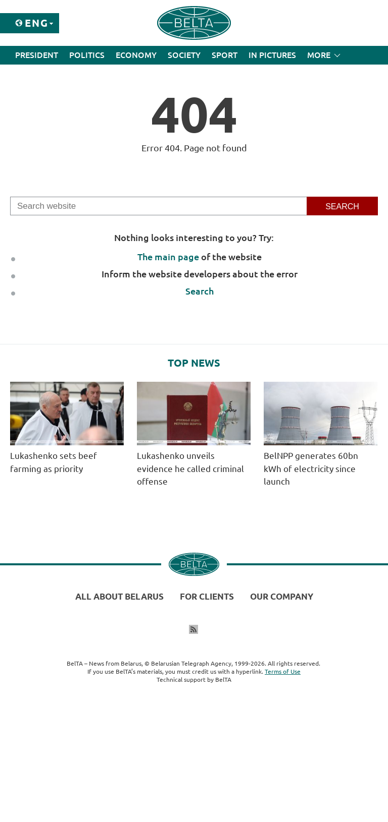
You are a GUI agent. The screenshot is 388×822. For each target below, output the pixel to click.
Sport (224, 55)
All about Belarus (119, 596)
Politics (87, 55)
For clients (207, 596)
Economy (136, 55)
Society (184, 55)
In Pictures (272, 55)
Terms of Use (283, 671)
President (36, 55)
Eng (36, 23)
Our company (281, 596)
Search (199, 291)
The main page (168, 257)
